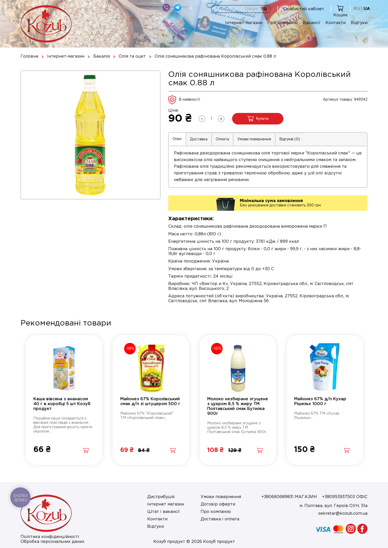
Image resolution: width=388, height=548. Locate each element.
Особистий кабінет (304, 9)
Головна (29, 56)
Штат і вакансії (163, 512)
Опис (177, 139)
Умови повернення (254, 139)
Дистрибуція (160, 497)
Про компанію (282, 23)
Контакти (335, 23)
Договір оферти (218, 504)
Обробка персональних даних (52, 542)
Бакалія (101, 56)
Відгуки (359, 23)
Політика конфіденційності (50, 537)
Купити (257, 118)
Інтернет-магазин (243, 23)
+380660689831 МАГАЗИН (289, 497)
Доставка (198, 139)
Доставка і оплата (220, 519)
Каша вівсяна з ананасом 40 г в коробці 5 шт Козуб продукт (62, 404)
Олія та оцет (132, 56)
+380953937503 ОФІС (344, 497)
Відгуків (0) (289, 139)
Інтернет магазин (165, 504)
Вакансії (311, 23)
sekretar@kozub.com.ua (342, 513)
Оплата (222, 139)
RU (357, 9)
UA (367, 9)
